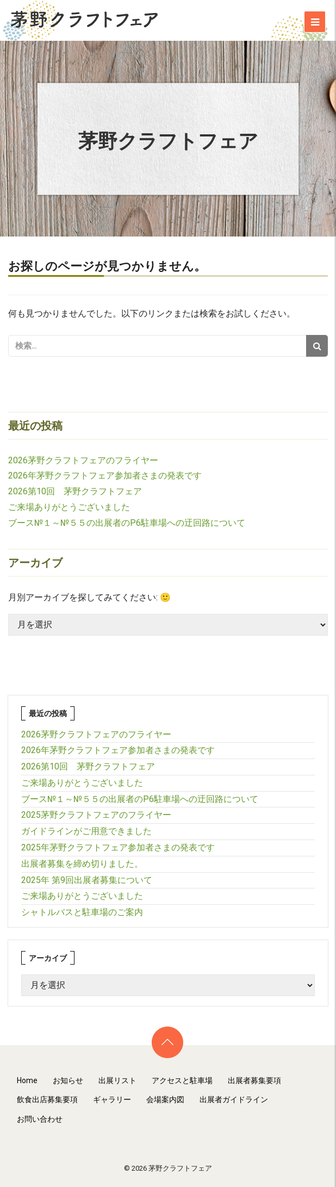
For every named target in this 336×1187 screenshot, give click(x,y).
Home (27, 1080)
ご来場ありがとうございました (69, 507)
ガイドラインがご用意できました (86, 831)
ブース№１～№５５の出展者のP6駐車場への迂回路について (126, 523)
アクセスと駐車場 (182, 1080)
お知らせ (68, 1080)
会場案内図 (165, 1099)
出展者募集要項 (254, 1080)
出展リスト (117, 1080)
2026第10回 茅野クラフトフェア (75, 491)
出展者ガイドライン (234, 1099)
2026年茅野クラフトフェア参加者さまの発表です (105, 475)
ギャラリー (112, 1099)
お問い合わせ (40, 1119)
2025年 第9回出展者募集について (86, 880)
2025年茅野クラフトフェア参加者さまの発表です (118, 847)
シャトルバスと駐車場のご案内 (82, 912)
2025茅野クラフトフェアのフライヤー (96, 815)
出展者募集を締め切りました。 (82, 864)
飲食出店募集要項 (47, 1099)
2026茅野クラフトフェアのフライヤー (83, 460)
